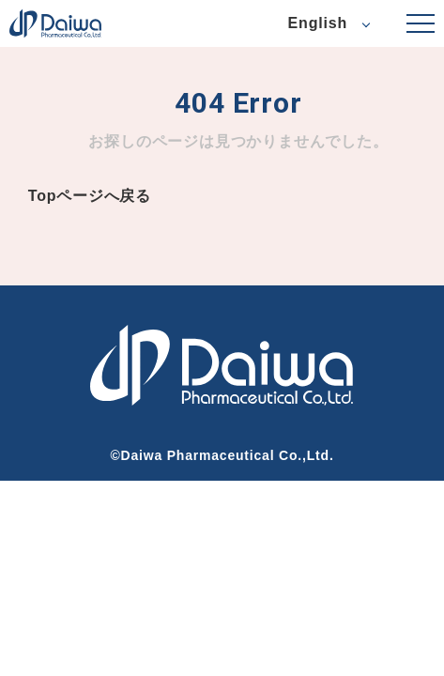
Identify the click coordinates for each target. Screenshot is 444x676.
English (317, 23)
